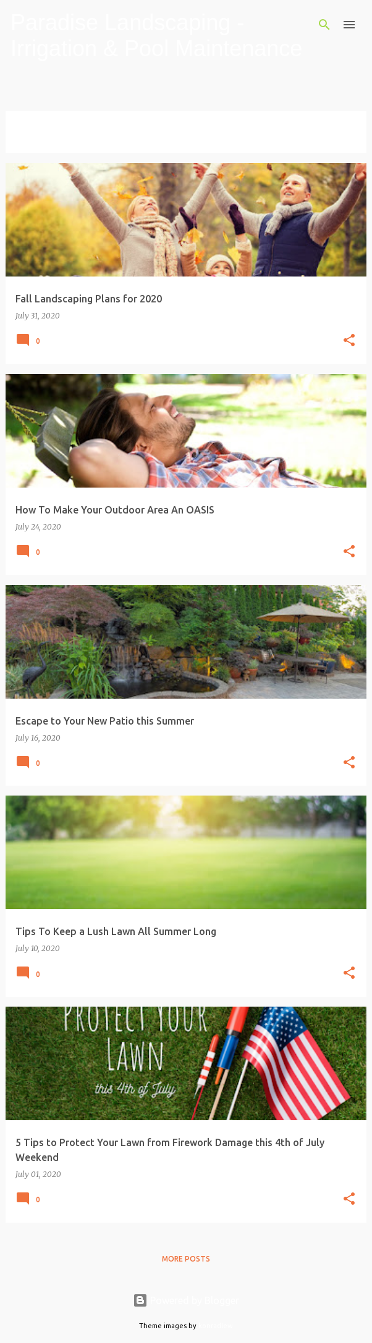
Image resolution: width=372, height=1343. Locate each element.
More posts (186, 1259)
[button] (349, 341)
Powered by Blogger (186, 1300)
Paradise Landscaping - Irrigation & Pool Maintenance (156, 35)
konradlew (215, 1325)
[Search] (324, 25)
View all (31, 142)
